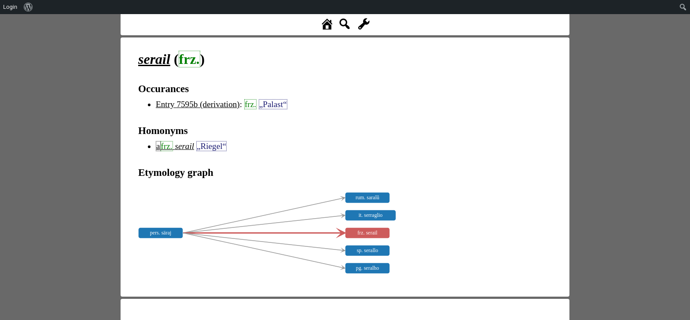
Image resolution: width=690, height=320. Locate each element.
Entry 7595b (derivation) (198, 104)
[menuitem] (28, 7)
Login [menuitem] (10, 7)
